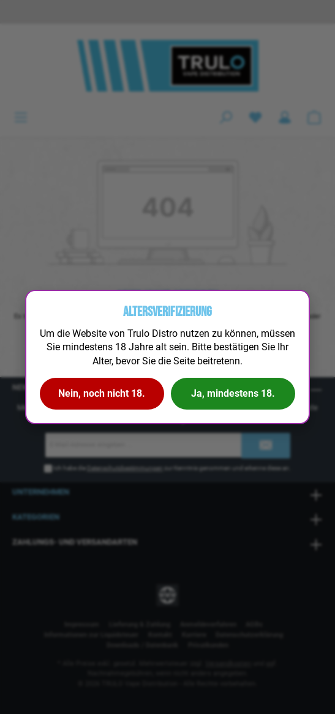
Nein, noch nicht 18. (101, 393)
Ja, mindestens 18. (233, 393)
